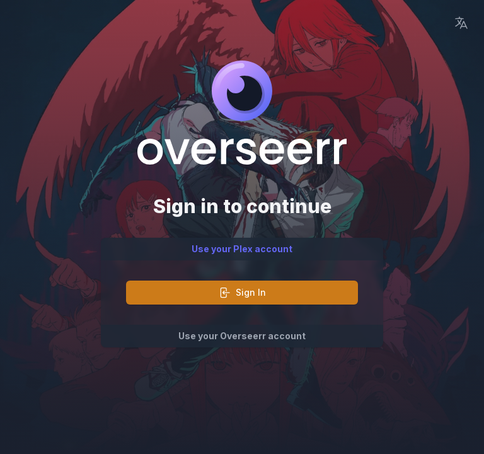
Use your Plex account (242, 248)
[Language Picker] (461, 22)
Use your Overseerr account (242, 335)
